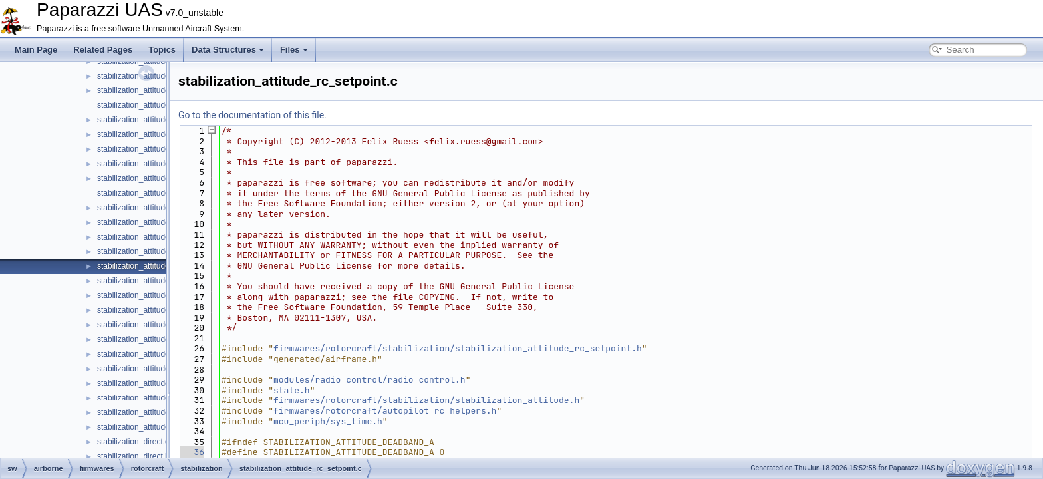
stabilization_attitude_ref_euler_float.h (164, 324)
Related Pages (102, 50)
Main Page (36, 50)
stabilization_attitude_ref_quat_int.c (159, 412)
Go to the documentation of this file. (252, 115)
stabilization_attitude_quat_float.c (156, 149)
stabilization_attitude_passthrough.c (160, 90)
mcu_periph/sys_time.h (327, 421)
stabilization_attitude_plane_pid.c (156, 119)
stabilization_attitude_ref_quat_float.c (163, 383)
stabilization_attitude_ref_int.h (150, 368)
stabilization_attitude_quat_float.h (156, 163)
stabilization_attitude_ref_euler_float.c (164, 310)
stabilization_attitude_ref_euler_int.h (161, 354)
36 (191, 452)
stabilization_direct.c (133, 441)
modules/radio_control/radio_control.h (369, 379)
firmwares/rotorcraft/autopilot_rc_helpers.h (384, 410)
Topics (162, 50)
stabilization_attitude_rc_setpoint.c (158, 266)
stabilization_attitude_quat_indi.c (154, 178)
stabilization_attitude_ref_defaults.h (159, 295)
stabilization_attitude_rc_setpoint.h (158, 280)
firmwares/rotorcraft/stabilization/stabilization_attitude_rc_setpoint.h (457, 348)
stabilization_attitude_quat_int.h (153, 222)
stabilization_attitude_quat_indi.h (155, 193)
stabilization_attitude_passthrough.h (160, 105)
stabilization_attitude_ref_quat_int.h (160, 427)
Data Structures (228, 50)
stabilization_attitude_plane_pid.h (156, 134)
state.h (291, 390)
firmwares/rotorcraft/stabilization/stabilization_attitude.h (426, 400)
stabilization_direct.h (133, 456)
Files (294, 50)
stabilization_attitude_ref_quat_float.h (163, 397)
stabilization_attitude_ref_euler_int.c (160, 339)
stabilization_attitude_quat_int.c (152, 207)
